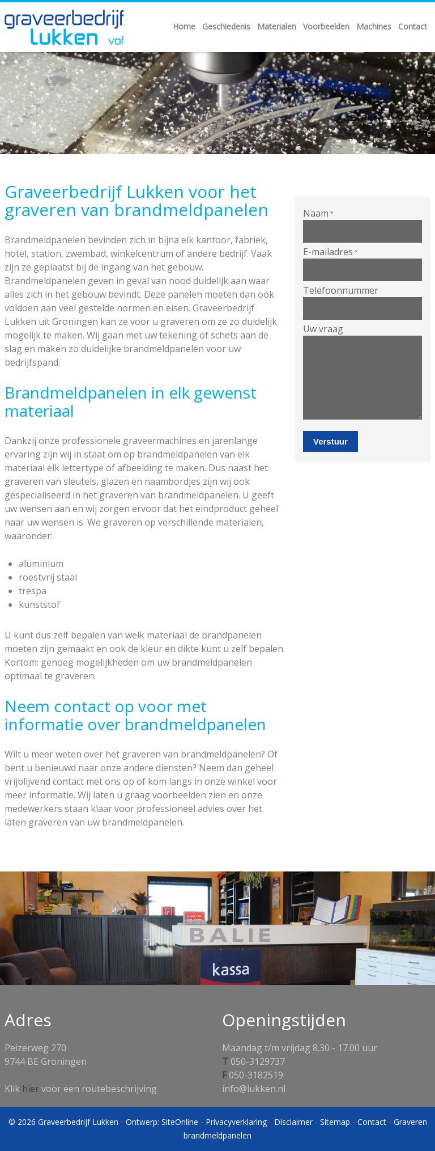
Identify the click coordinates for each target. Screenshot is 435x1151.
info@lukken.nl (253, 1088)
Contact (371, 1121)
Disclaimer (293, 1121)
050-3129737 (258, 1061)
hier (30, 1088)
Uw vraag (323, 329)
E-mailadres (330, 252)
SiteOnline (179, 1121)
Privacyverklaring (236, 1121)
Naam (318, 213)
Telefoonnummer (340, 290)
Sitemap (335, 1121)
